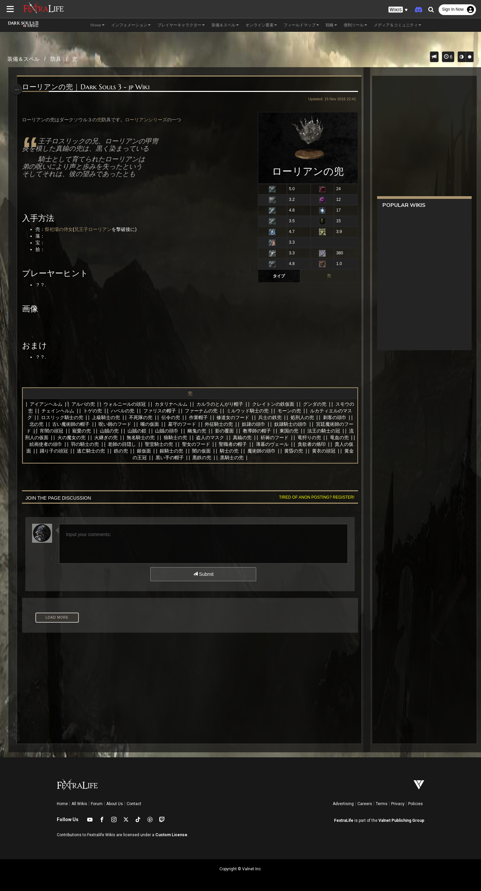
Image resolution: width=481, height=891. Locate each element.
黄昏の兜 (328, 451)
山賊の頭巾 (182, 430)
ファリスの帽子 (163, 410)
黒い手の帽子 (188, 457)
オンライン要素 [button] (261, 24)
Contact (134, 803)
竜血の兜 (40, 444)
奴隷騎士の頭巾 (302, 424)
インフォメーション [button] (131, 24)
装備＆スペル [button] (225, 24)
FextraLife (343, 820)
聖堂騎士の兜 (188, 444)
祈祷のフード (297, 437)
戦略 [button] (331, 24)
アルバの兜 (85, 404)
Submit (203, 574)
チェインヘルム (62, 410)
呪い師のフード (127, 424)
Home (62, 803)
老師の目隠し (152, 444)
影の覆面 (240, 430)
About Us (114, 803)
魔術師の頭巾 (296, 451)
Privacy (398, 803)
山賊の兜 (125, 430)
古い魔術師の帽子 (83, 424)
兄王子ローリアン (95, 229)
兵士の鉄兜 (277, 417)
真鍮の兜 (265, 437)
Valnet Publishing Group (401, 820)
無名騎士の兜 (163, 437)
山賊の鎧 (152, 430)
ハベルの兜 (127, 410)
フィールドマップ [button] (301, 24)
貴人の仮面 (53, 451)
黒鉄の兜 (220, 457)
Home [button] (98, 24)
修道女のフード (240, 417)
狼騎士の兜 (197, 437)
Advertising (343, 803)
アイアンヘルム (48, 404)
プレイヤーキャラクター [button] (181, 24)
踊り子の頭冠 (88, 451)
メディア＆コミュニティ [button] (397, 24)
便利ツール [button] (355, 24)
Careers (364, 803)
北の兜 (48, 424)
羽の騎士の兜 (115, 444)
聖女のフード (225, 444)
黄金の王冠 (153, 457)
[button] (398, 10)
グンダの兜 (316, 404)
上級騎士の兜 (114, 417)
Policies (415, 803)
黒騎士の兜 (250, 457)
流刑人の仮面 (57, 437)
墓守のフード (194, 424)
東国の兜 (304, 430)
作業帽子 (205, 417)
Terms (381, 803)
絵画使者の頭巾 (75, 444)
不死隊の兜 (148, 417)
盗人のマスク (232, 437)
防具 (55, 58)
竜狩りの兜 (331, 437)
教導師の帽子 (273, 430)
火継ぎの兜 (128, 437)
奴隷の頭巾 (265, 424)
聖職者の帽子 (263, 444)
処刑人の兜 (309, 417)
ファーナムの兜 (205, 410)
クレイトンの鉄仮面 (275, 404)
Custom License (171, 835)
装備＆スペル (23, 58)
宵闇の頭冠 (67, 430)
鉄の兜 (155, 451)
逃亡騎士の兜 (125, 451)
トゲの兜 (97, 410)
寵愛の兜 (97, 430)
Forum (97, 803)
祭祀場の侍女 (61, 229)
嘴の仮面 (161, 424)
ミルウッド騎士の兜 (252, 410)
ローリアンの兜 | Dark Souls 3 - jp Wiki (88, 87)
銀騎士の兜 (205, 451)
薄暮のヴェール (302, 444)
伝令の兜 (178, 417)
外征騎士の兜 (231, 424)
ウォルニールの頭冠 (127, 404)
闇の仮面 (235, 451)
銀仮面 (178, 451)
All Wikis (79, 803)
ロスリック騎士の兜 (69, 417)
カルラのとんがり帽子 (221, 404)
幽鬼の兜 (212, 430)
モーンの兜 (293, 410)
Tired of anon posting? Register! (313, 497)
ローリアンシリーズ (148, 119)
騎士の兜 (263, 451)
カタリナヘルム (173, 404)
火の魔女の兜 (94, 437)
